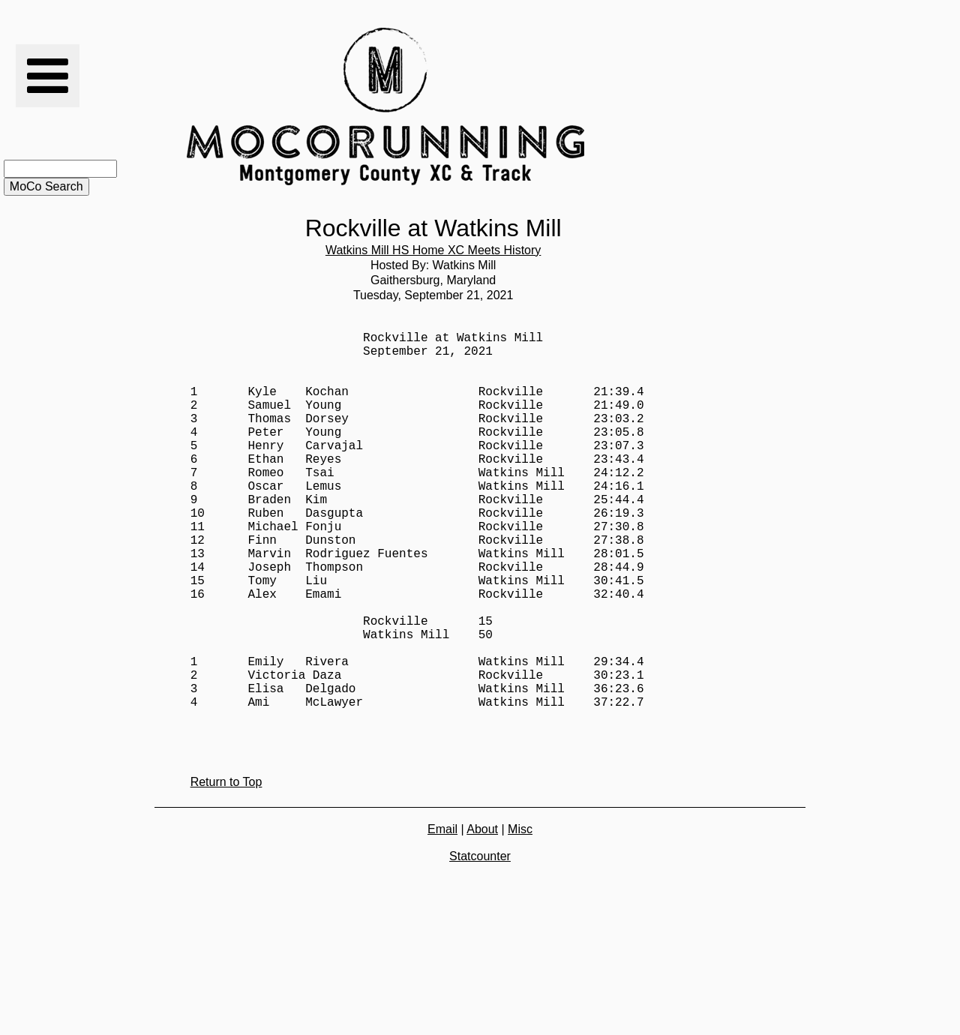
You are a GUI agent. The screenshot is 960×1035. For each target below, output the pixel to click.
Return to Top (226, 872)
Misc (520, 919)
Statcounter (480, 946)
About (482, 919)
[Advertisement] (696, 106)
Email (443, 919)
